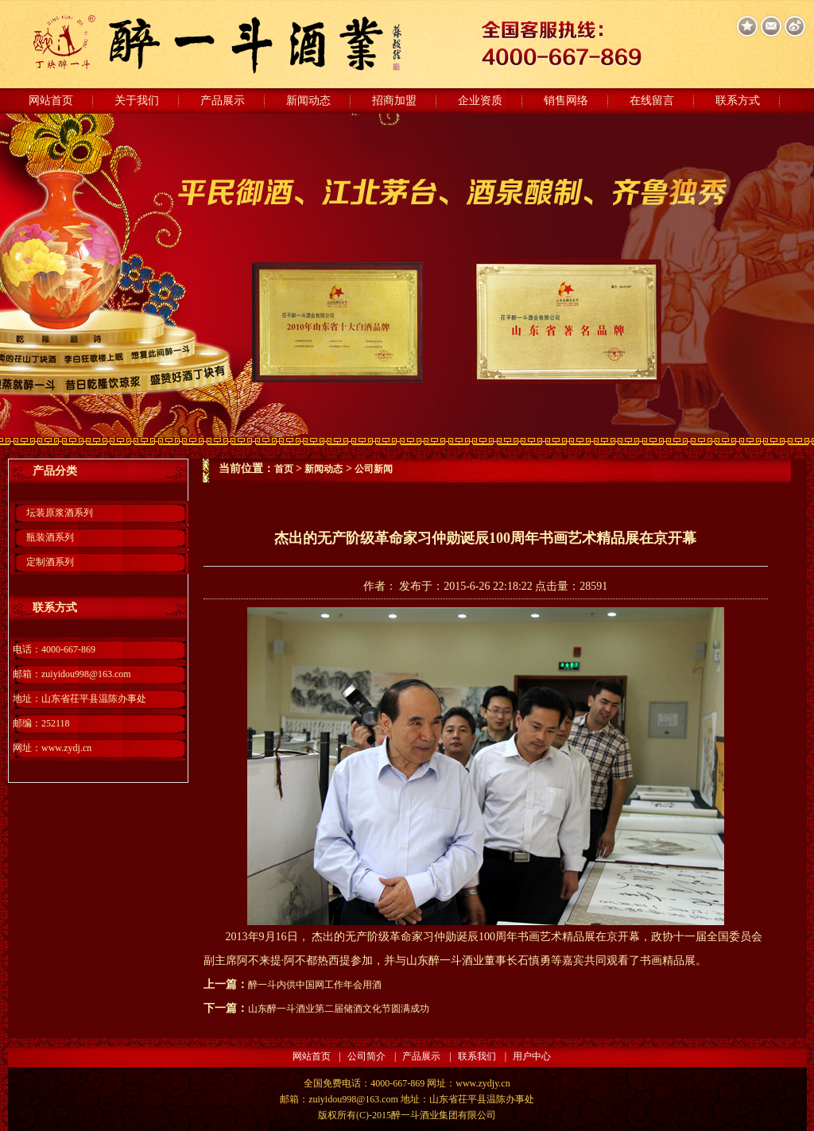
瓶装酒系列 (50, 537)
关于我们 (136, 101)
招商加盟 (394, 101)
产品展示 (222, 101)
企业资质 (480, 101)
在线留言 (652, 101)
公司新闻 (374, 468)
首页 (283, 468)
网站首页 (51, 101)
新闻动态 (308, 101)
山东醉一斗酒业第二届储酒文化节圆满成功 (338, 1008)
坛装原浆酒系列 (59, 512)
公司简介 (366, 1056)
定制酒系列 (50, 561)
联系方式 (737, 101)
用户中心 (532, 1056)
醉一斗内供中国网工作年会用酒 (315, 984)
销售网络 (566, 101)
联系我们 (477, 1056)
